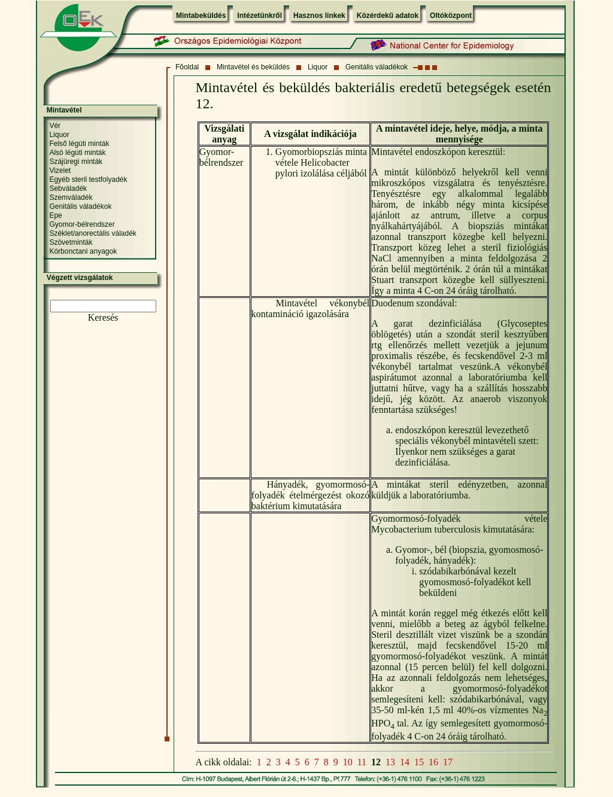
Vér (54, 125)
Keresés (103, 317)
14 (404, 762)
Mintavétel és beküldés (253, 67)
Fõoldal (187, 67)
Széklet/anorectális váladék (92, 233)
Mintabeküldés (201, 15)
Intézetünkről (259, 15)
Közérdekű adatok (387, 15)
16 (433, 762)
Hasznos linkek (319, 15)
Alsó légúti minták (77, 152)
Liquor (317, 67)
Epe (55, 215)
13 (390, 762)
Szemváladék (70, 197)
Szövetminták (70, 242)
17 (448, 762)
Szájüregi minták (75, 161)
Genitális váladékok (376, 67)
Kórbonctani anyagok (83, 251)
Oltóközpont (451, 15)
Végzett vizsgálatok (80, 277)
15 (419, 762)
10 (348, 762)
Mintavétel (64, 110)
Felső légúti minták (79, 143)
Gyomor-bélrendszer (81, 224)
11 (361, 762)
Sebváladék (68, 188)
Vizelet (60, 170)
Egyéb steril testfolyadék (88, 179)
